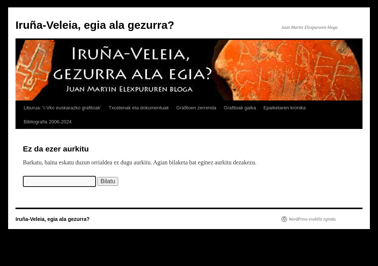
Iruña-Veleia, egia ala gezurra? (95, 25)
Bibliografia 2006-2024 (48, 122)
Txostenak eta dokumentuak (139, 107)
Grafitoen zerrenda (196, 107)
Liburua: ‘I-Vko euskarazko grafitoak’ (62, 107)
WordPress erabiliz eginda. (313, 219)
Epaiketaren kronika (284, 107)
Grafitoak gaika (240, 107)
